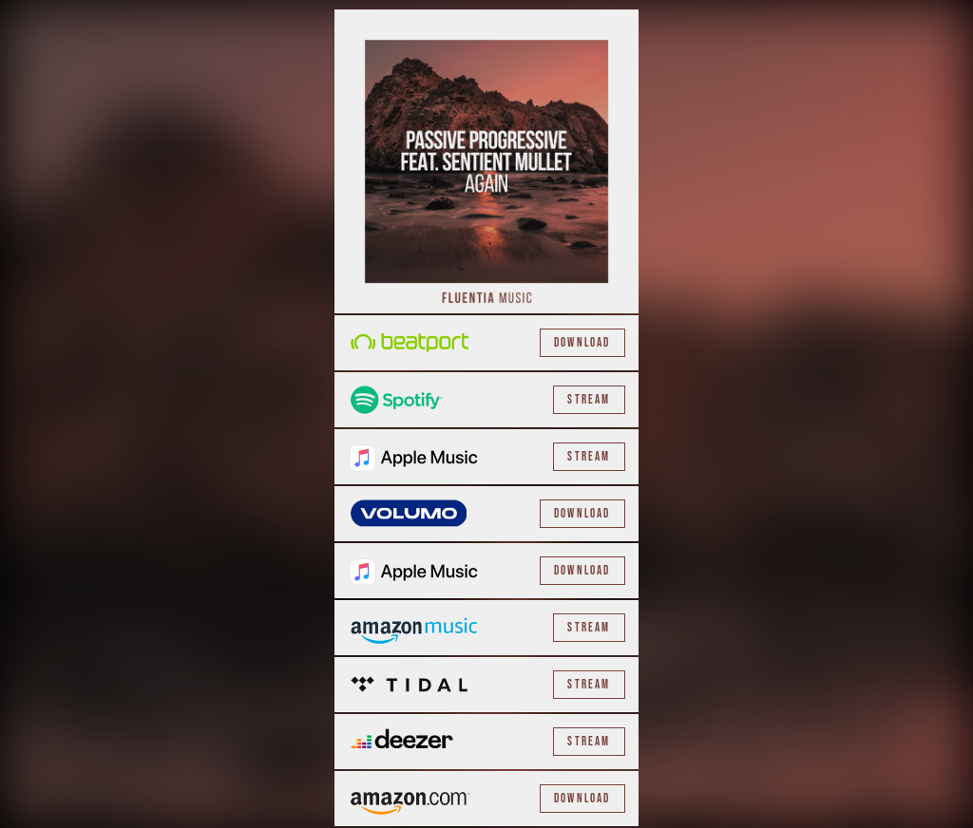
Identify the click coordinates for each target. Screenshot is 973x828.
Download (582, 342)
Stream (589, 399)
